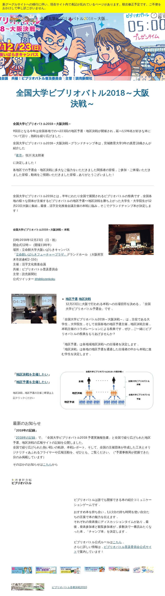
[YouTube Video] (39, 511)
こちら (47, 464)
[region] (82, 6)
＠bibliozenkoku (45, 279)
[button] (5, 18)
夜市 (19, 155)
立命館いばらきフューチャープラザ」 (41, 254)
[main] (82, 97)
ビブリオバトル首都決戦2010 (69, 587)
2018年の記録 (25, 437)
